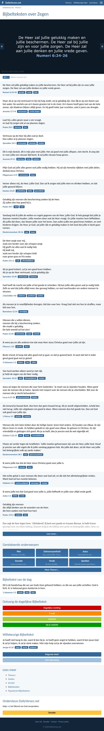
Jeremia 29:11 (9, 159)
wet (26, 232)
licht (35, 92)
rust (22, 207)
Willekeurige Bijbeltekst (18, 634)
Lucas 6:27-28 (9, 397)
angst (29, 334)
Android (52, 619)
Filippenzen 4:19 (10, 175)
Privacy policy (63, 722)
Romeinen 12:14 (10, 311)
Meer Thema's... (52, 569)
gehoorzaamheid (23, 397)
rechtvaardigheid (22, 483)
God (16, 207)
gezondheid (39, 191)
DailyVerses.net (8, 8)
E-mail (52, 613)
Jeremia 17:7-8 (9, 111)
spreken (18, 416)
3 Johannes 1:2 (9, 362)
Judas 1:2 (7, 496)
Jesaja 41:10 (8, 647)
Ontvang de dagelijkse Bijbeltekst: (25, 602)
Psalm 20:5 (7, 127)
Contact (54, 722)
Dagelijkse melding (52, 608)
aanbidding (21, 191)
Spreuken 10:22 (10, 378)
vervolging (23, 312)
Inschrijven (93, 3)
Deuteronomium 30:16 (13, 232)
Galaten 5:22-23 (10, 435)
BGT (6, 77)
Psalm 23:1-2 (8, 260)
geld (20, 378)
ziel (27, 362)
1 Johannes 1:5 (9, 592)
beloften (36, 159)
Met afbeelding (52, 660)
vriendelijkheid (37, 435)
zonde (20, 592)
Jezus (33, 175)
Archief (11, 683)
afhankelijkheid (27, 261)
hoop (28, 159)
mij (8, 706)
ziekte (30, 191)
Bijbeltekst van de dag (17, 579)
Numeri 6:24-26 (10, 92)
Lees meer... (52, 533)
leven (33, 232)
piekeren (22, 296)
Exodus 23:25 (8, 191)
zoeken (18, 515)
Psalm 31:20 (8, 333)
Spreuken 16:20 (10, 276)
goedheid (31, 296)
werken (41, 143)
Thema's (68, 3)
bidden (20, 362)
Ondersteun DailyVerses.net (21, 701)
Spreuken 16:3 (9, 143)
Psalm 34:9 (7, 206)
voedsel (44, 483)
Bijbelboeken (14, 687)
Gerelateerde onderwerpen (21, 545)
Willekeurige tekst (80, 3)
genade (21, 92)
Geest (27, 435)
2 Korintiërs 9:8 (9, 295)
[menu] (101, 3)
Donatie (52, 712)
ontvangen (35, 483)
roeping (27, 416)
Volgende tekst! (52, 654)
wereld (36, 334)
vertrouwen (22, 111)
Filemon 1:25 (8, 346)
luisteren (33, 277)
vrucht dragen (35, 111)
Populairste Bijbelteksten (19, 691)
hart (25, 127)
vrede (29, 92)
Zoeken (11, 679)
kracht (25, 647)
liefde (15, 496)
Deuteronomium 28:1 (12, 454)
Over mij (38, 722)
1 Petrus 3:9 (8, 416)
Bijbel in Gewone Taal (18, 77)
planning (18, 127)
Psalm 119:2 (8, 515)
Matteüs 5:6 (8, 483)
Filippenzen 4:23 (10, 467)
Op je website (52, 624)
